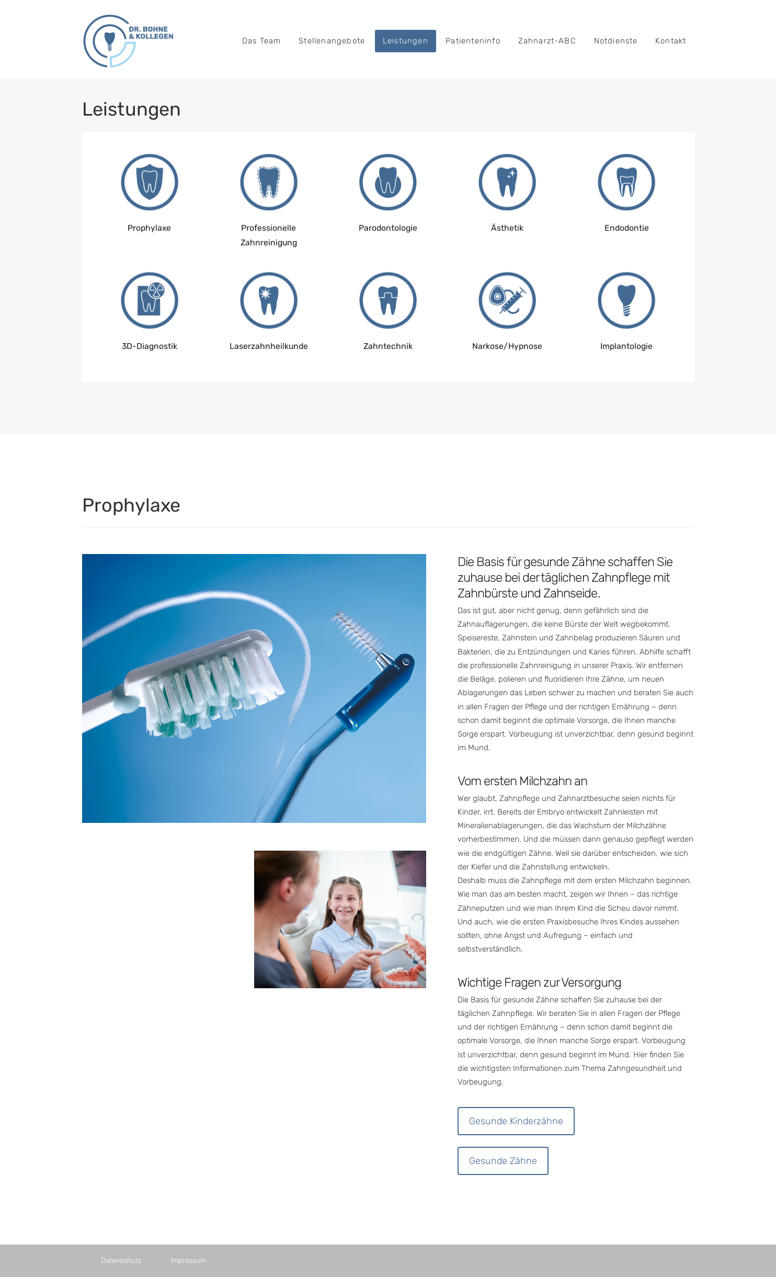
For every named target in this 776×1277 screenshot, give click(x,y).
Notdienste (616, 41)
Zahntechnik (388, 346)
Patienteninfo (473, 41)
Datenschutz (121, 1260)
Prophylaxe (149, 228)
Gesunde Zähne (503, 1161)
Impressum (188, 1260)
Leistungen (405, 41)
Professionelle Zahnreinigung (269, 235)
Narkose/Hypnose (507, 346)
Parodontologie (388, 228)
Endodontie (626, 228)
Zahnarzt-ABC (547, 41)
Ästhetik (507, 228)
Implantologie (626, 346)
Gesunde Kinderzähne (516, 1121)
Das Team (261, 41)
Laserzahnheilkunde (269, 346)
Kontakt (670, 41)
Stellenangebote (332, 41)
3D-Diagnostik (149, 346)
